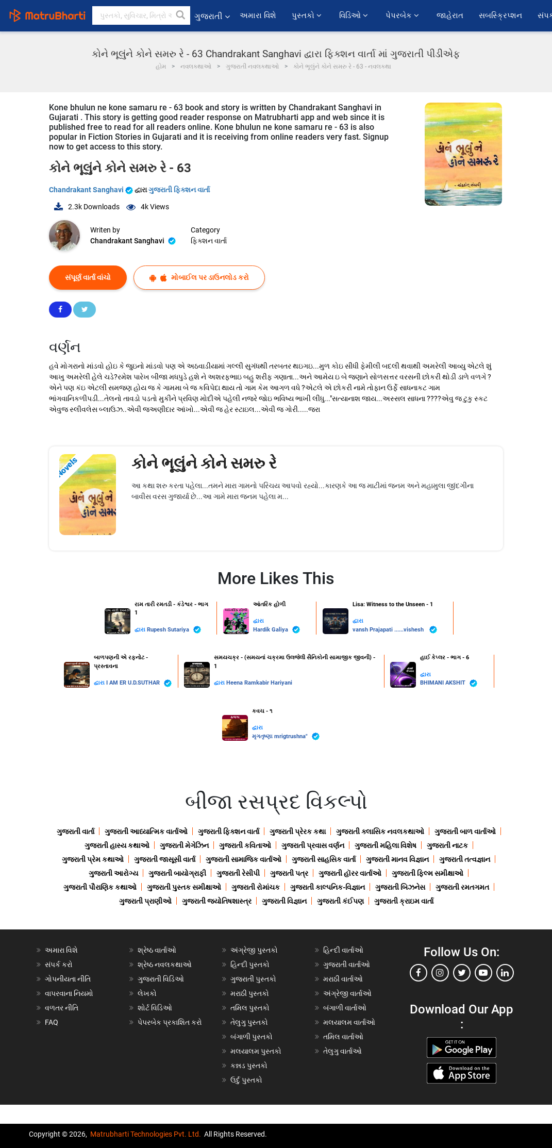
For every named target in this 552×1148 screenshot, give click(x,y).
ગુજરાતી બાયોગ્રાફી (177, 873)
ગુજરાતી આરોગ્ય (113, 873)
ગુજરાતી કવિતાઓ (245, 845)
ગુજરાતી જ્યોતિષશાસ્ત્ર (217, 901)
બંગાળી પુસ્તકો (251, 1037)
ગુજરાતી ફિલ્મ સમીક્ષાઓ (427, 873)
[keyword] (141, 15)
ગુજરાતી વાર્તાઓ (346, 964)
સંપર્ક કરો (59, 964)
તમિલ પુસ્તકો (250, 1008)
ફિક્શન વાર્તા (209, 241)
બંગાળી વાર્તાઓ (344, 1008)
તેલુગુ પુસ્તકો (249, 1022)
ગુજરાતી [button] (212, 16)
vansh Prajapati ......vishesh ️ (395, 630)
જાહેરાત (450, 15)
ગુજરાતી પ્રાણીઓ (145, 901)
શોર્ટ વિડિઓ (155, 1008)
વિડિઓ (354, 15)
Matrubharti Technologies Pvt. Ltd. (145, 1134)
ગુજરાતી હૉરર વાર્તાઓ (350, 873)
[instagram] (440, 972)
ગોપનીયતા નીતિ (68, 979)
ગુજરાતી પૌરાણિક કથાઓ (100, 887)
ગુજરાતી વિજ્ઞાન (284, 901)
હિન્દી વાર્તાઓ (343, 950)
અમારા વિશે (258, 15)
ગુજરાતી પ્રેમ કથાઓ (93, 859)
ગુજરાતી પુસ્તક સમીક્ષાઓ (184, 887)
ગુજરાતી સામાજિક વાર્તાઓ (243, 859)
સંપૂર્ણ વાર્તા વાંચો (88, 277)
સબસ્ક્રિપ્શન (500, 15)
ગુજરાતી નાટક (447, 845)
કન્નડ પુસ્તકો (248, 1065)
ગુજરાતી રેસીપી (238, 873)
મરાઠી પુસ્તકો (249, 993)
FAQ (51, 1022)
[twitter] (462, 972)
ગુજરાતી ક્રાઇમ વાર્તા (403, 901)
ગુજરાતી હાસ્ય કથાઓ (117, 845)
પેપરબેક (403, 15)
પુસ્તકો (308, 15)
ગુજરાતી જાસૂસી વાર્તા (164, 859)
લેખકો (147, 993)
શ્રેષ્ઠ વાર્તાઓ (157, 950)
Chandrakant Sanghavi (92, 190)
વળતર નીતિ (61, 1008)
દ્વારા (141, 629)
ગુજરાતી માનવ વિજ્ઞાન (397, 859)
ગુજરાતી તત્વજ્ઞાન (464, 859)
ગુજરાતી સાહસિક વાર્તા (324, 859)
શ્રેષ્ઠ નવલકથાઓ (165, 964)
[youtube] (483, 972)
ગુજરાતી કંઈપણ (340, 901)
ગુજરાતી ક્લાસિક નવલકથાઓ (380, 831)
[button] (181, 15)
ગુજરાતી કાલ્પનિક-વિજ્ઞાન (327, 887)
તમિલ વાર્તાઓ (343, 1037)
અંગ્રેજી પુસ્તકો (254, 950)
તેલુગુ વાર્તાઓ (342, 1051)
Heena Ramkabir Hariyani (259, 682)
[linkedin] (505, 972)
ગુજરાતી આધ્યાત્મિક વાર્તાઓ (146, 831)
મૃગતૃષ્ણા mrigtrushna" (286, 736)
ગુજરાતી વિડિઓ (161, 979)
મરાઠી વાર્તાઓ (343, 979)
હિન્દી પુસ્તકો (250, 964)
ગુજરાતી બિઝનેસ (400, 887)
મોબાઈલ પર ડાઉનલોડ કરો (199, 277)
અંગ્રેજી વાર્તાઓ (347, 993)
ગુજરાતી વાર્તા (75, 831)
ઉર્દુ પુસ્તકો (246, 1080)
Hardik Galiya (276, 630)
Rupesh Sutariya (174, 630)
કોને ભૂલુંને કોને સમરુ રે (204, 463)
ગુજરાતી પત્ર (289, 873)
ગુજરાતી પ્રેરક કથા (298, 831)
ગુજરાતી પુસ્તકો (253, 979)
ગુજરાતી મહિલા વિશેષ (385, 845)
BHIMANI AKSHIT (448, 683)
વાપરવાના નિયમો (70, 993)
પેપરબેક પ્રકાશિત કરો (170, 1022)
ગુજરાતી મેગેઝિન (184, 845)
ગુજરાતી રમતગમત (462, 887)
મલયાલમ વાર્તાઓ (349, 1022)
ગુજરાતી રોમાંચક (255, 887)
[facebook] (418, 972)
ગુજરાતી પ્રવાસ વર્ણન (312, 845)
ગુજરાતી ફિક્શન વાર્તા (179, 190)
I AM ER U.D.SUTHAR (139, 683)
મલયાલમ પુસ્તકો (255, 1051)
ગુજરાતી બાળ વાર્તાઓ (465, 831)
